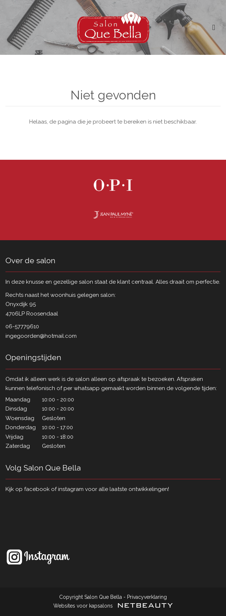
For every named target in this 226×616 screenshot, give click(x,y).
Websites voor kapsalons (113, 606)
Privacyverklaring (147, 597)
